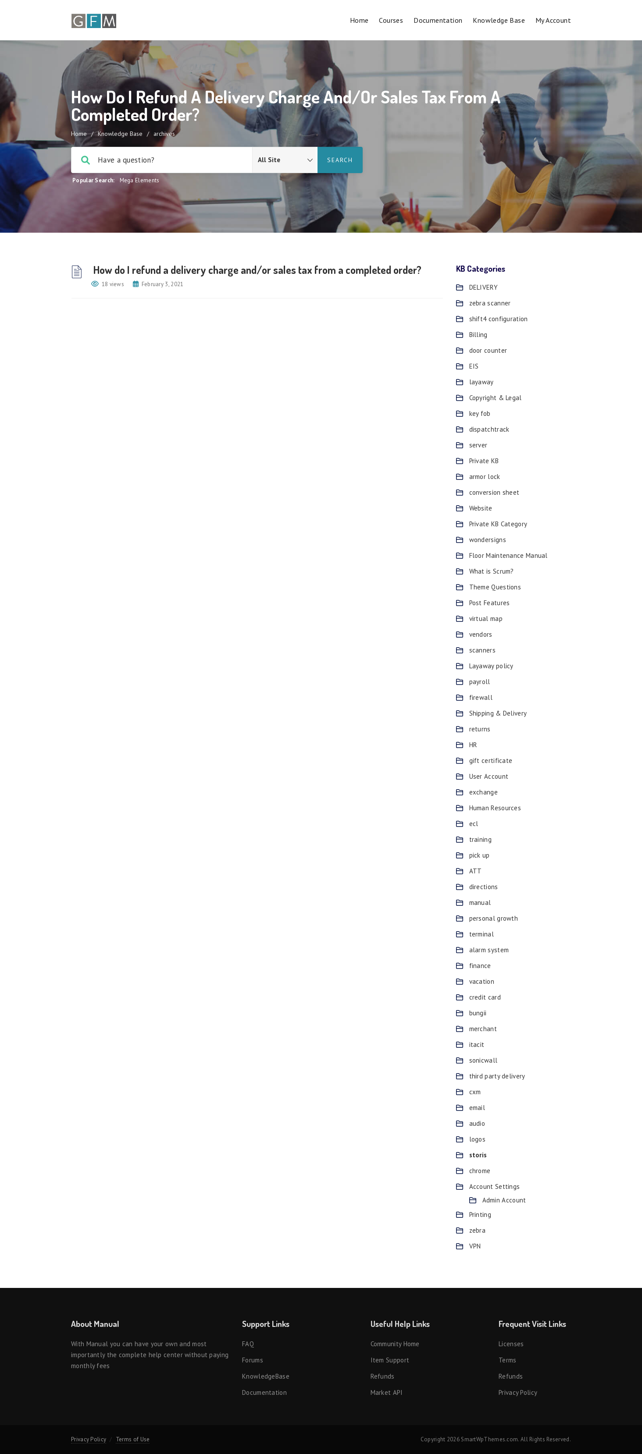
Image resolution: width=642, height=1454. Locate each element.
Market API (387, 1392)
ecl (473, 823)
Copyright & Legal (495, 398)
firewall (480, 697)
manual (480, 902)
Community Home (395, 1344)
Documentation (438, 20)
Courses (391, 20)
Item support (390, 1360)
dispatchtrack (489, 429)
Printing (480, 1214)
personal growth (493, 918)
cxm (475, 1092)
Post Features (489, 603)
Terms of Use (133, 1439)
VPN (475, 1246)
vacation (481, 981)
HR (473, 745)
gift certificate (491, 760)
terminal (481, 934)
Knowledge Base (499, 20)
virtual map (486, 618)
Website (480, 508)
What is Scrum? (491, 571)
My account (553, 20)
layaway (481, 382)
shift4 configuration (498, 319)
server (478, 445)
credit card (485, 997)
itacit (477, 1044)
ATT (475, 871)
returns (480, 729)
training (480, 839)
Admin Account (504, 1200)
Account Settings (494, 1186)
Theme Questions (495, 587)
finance (480, 965)
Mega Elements (140, 180)
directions (483, 887)
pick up (479, 855)
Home (359, 20)
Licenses (511, 1344)
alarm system (489, 950)
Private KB (484, 461)
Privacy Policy (518, 1392)
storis (478, 1155)
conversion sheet (494, 492)
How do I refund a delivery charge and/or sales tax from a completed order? (256, 270)
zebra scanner (490, 303)
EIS (474, 366)
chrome (480, 1171)
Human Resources (495, 808)
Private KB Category (498, 524)
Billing (478, 334)
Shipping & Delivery (498, 713)
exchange (483, 792)
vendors (480, 634)
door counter (488, 350)
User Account (489, 776)
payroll (479, 681)
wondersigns (487, 539)
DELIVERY (483, 287)
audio (477, 1123)
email (477, 1107)
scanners (482, 650)
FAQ (248, 1344)
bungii (478, 1013)
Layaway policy (491, 666)
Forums (252, 1360)
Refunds (383, 1376)
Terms (508, 1360)
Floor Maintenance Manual (508, 555)
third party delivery (497, 1076)
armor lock (484, 476)
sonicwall (483, 1060)
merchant (483, 1029)
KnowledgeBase (265, 1376)
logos (477, 1139)
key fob (480, 413)
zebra (477, 1230)
